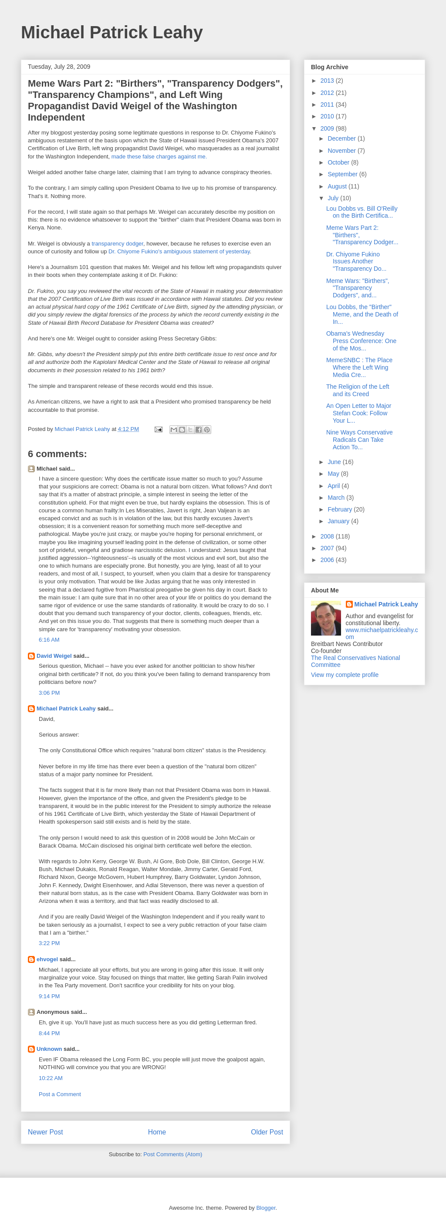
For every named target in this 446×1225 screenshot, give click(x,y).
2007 (328, 548)
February (341, 509)
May (334, 473)
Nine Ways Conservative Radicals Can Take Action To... (359, 440)
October (339, 162)
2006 (328, 559)
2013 (328, 80)
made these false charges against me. (159, 156)
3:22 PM (49, 943)
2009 (328, 128)
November (342, 150)
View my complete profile (344, 674)
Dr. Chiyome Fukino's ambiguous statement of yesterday (179, 251)
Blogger (265, 1208)
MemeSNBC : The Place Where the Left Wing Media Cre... (359, 367)
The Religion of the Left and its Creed (357, 390)
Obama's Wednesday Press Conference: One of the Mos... (361, 341)
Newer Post (45, 1132)
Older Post (267, 1132)
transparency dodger (117, 243)
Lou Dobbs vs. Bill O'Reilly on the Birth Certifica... (362, 212)
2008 (328, 536)
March (337, 497)
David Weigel (54, 656)
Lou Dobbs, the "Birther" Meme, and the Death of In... (362, 314)
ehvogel (47, 959)
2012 (328, 92)
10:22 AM (51, 1078)
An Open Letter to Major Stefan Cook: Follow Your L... (358, 413)
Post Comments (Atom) (172, 1154)
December (342, 138)
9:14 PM (49, 996)
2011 (328, 104)
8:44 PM (49, 1033)
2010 (328, 116)
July (334, 198)
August (338, 186)
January (339, 521)
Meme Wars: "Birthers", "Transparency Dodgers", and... (357, 288)
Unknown (49, 1049)
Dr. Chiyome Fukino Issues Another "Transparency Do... (356, 262)
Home (157, 1132)
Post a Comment (60, 1094)
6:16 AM (49, 639)
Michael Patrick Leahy (112, 32)
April (334, 485)
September (343, 174)
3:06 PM (49, 693)
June (335, 461)
